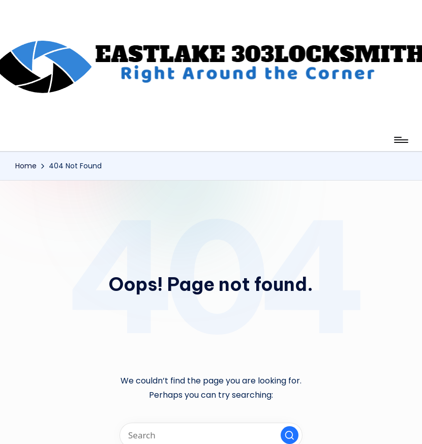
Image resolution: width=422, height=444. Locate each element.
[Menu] (400, 139)
